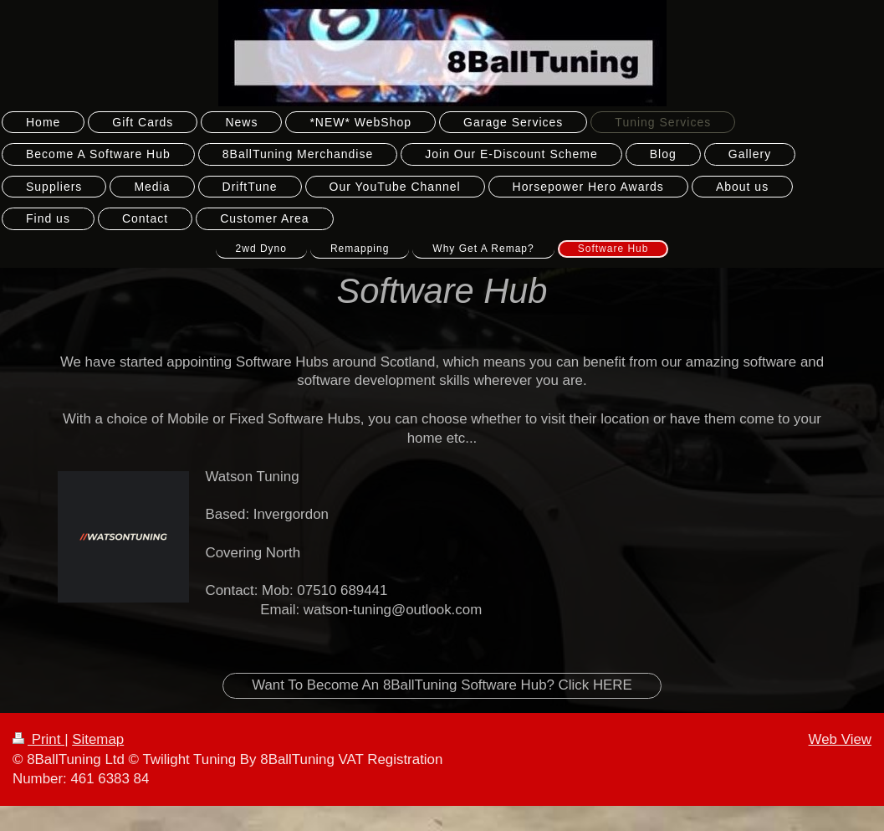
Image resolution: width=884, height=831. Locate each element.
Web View (840, 739)
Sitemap (98, 739)
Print (38, 739)
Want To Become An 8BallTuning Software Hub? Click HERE (442, 685)
